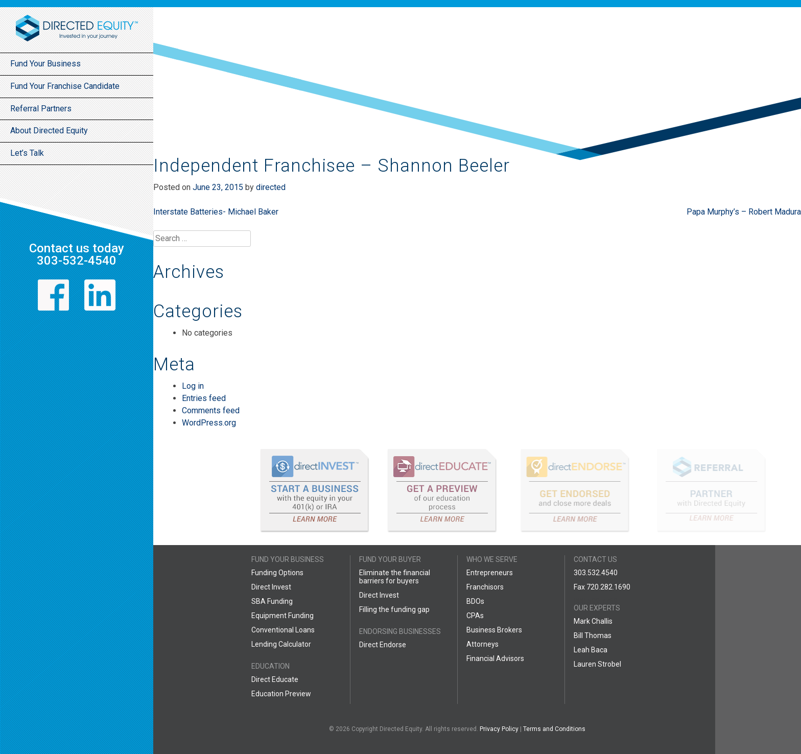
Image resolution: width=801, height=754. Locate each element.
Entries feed (204, 398)
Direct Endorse (382, 645)
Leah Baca (590, 650)
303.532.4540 (596, 573)
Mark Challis (593, 621)
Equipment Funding (282, 615)
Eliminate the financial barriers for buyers (394, 577)
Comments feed (211, 410)
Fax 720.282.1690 (602, 587)
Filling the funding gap (394, 609)
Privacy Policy (499, 729)
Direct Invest (271, 587)
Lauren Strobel (597, 664)
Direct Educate (274, 679)
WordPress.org (209, 423)
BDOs (475, 601)
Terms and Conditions (554, 729)
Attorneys (482, 644)
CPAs (475, 615)
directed (271, 187)
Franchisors (485, 587)
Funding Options (277, 573)
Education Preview (281, 694)
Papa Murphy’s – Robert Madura (744, 212)
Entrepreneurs (489, 573)
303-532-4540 (76, 260)
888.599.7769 (596, 601)
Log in (193, 386)
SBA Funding (272, 601)
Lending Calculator (281, 644)
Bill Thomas (592, 635)
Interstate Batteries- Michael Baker (215, 212)
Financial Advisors (495, 658)
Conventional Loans (283, 630)
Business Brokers (494, 630)
